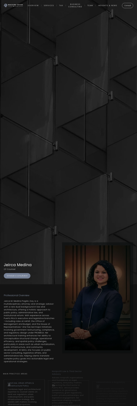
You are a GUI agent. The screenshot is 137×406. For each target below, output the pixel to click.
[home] (13, 5)
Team (90, 4)
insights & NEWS (107, 4)
